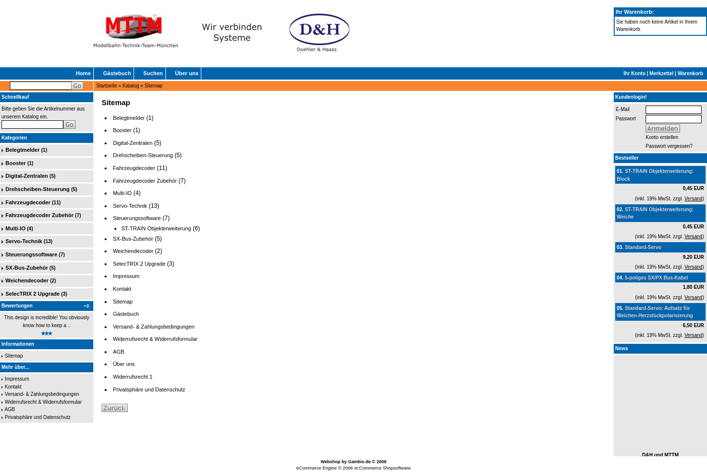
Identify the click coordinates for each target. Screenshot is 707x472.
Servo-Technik (23, 241)
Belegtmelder (22, 150)
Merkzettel (662, 73)
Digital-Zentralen (26, 176)
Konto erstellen (662, 137)
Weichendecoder (27, 280)
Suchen (153, 73)
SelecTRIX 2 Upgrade (32, 294)
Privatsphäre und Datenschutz (38, 417)
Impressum (17, 379)
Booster (15, 163)
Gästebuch (117, 73)
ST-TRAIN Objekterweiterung (156, 228)
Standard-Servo (643, 247)
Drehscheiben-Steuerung (37, 189)
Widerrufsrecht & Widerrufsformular (43, 402)
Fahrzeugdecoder (28, 202)
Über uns (187, 73)
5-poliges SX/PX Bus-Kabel (656, 277)
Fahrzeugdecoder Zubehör (39, 215)
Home (83, 73)
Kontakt (13, 386)
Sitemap (153, 85)
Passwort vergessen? (669, 146)
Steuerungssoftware (31, 254)
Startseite (106, 85)
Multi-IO (15, 228)
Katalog (130, 85)
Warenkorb (690, 73)
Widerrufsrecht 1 (133, 377)
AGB (9, 409)
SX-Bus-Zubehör (26, 268)
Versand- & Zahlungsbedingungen (42, 394)
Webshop (330, 461)
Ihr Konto (634, 73)
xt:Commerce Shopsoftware (382, 468)
